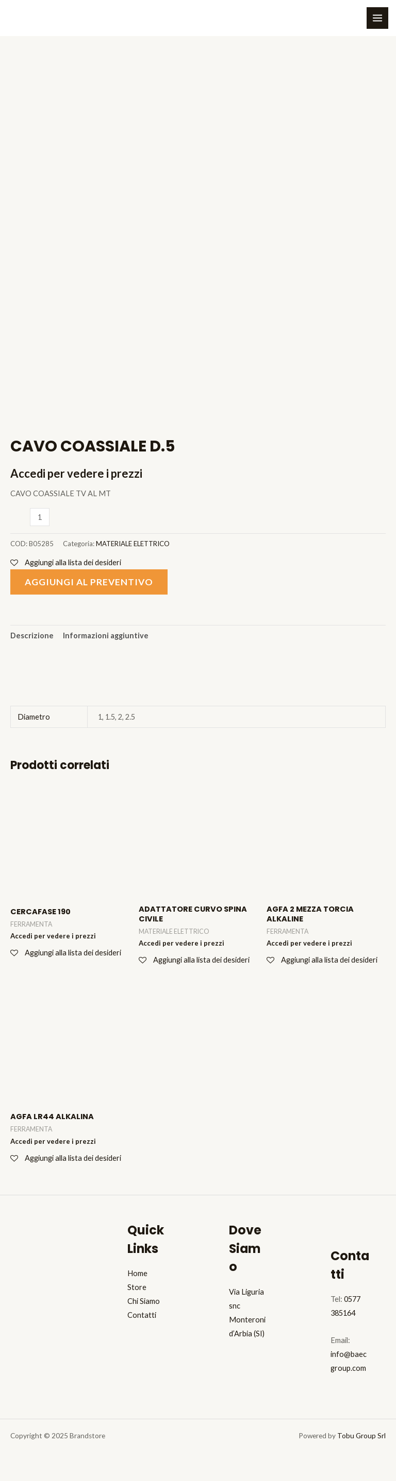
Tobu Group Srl (361, 1436)
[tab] (32, 636)
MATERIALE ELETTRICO (133, 543)
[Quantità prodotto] (40, 517)
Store (136, 1287)
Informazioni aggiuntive (105, 635)
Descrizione (32, 635)
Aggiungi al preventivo (89, 582)
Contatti (141, 1315)
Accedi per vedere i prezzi (76, 473)
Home (137, 1273)
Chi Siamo (143, 1301)
